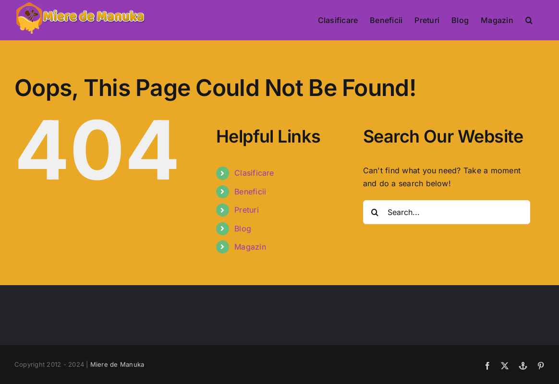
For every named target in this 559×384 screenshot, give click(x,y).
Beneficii (250, 191)
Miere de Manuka (117, 364)
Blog (242, 228)
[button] (529, 20)
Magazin (250, 247)
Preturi (246, 210)
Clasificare (254, 173)
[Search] (375, 212)
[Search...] (446, 212)
